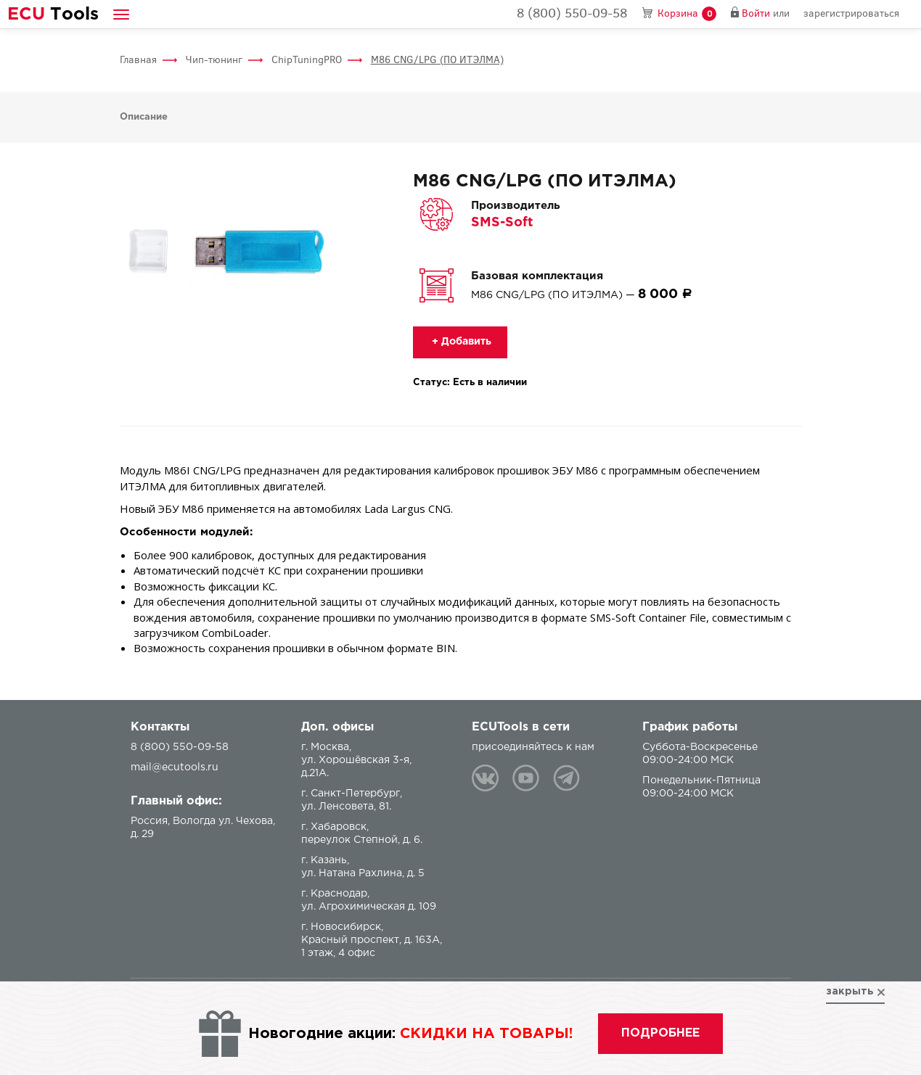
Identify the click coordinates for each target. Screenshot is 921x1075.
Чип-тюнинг (214, 60)
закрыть (850, 991)
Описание (144, 117)
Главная (138, 60)
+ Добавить (460, 341)
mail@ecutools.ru (174, 767)
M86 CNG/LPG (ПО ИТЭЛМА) (437, 60)
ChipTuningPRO (306, 60)
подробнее (660, 1033)
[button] (121, 14)
